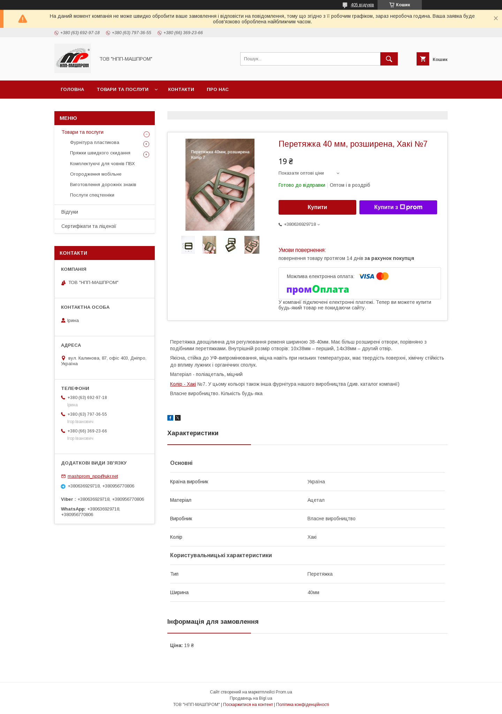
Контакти (181, 89)
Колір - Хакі (183, 384)
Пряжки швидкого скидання (100, 152)
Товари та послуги (123, 89)
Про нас (218, 89)
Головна (72, 89)
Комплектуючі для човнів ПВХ (102, 163)
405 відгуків (362, 4)
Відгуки (69, 212)
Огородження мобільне (95, 174)
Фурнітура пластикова (94, 142)
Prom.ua (284, 692)
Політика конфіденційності (302, 704)
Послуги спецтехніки (92, 195)
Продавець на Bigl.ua (251, 698)
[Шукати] (389, 59)
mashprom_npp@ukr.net (93, 476)
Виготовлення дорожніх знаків (103, 184)
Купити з (398, 207)
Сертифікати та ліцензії (88, 226)
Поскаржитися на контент (248, 704)
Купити (317, 207)
